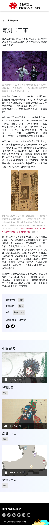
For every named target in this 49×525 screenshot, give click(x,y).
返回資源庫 (13, 20)
